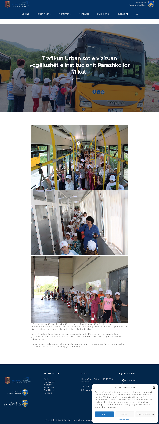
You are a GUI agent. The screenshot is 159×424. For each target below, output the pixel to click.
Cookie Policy (124, 420)
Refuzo (124, 414)
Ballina (25, 14)
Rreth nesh (43, 14)
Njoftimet (64, 14)
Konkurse (84, 14)
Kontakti (123, 14)
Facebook (130, 380)
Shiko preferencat (145, 414)
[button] (154, 387)
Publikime (103, 14)
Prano (104, 414)
